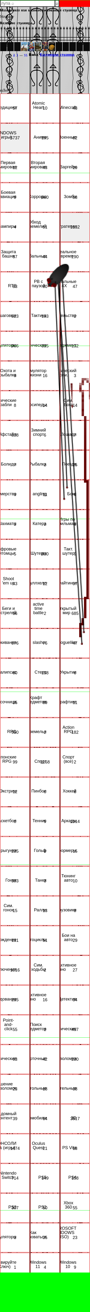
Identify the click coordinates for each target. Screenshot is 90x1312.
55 (25, 54)
